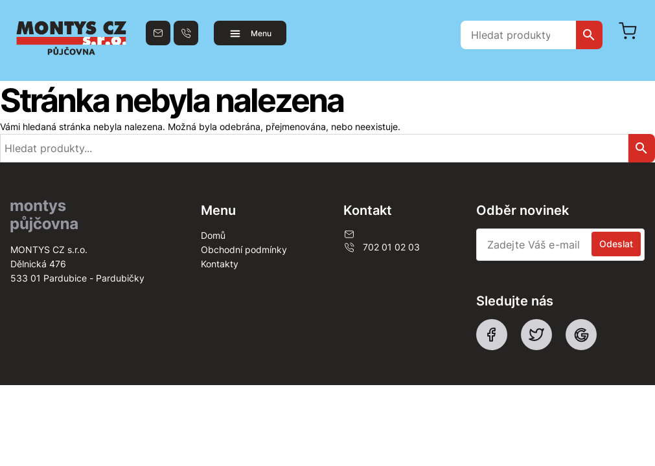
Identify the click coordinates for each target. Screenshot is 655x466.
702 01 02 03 (381, 247)
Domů (213, 235)
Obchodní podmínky (244, 249)
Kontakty (219, 263)
